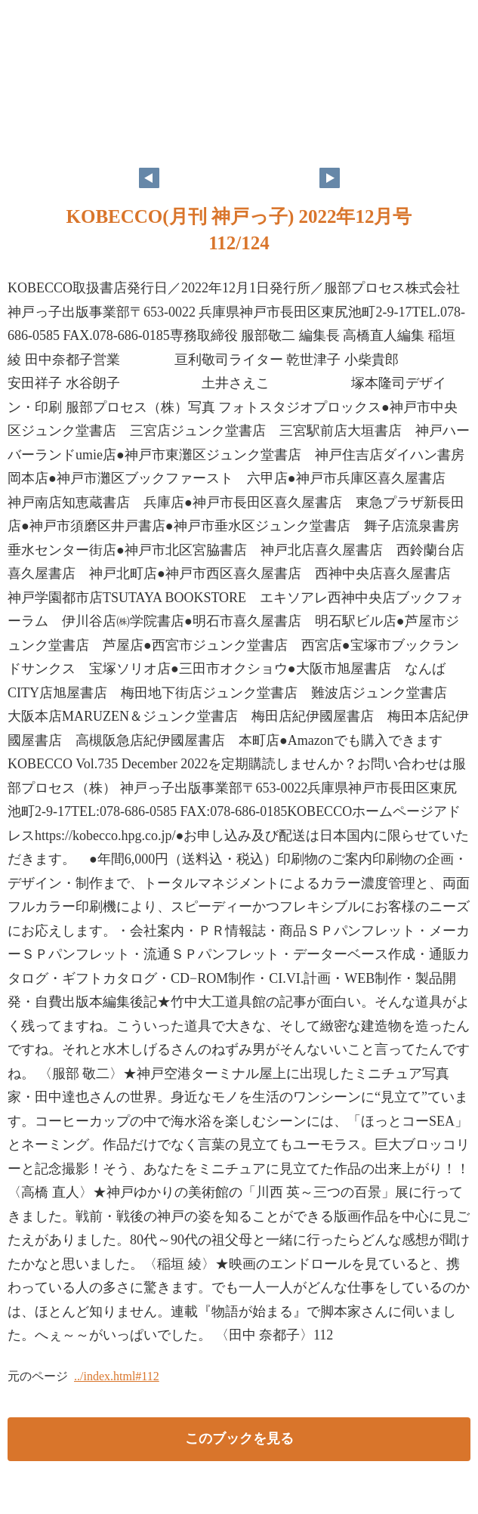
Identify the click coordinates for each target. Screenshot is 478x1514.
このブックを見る (239, 1438)
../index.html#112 (116, 1376)
